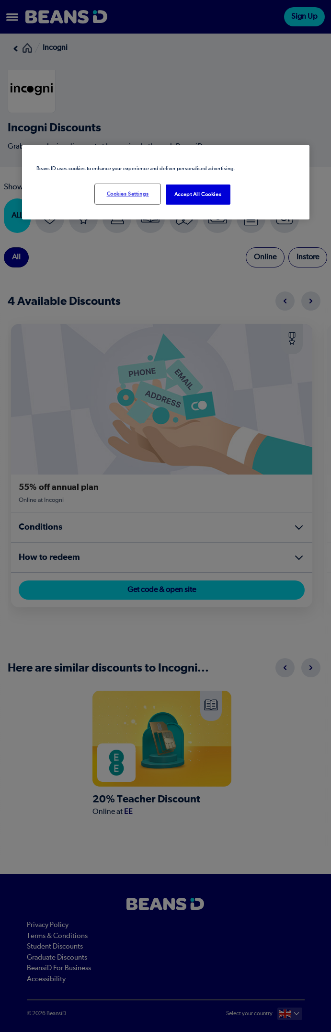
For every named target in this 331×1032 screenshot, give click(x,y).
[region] (165, 182)
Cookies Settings (128, 194)
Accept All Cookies (197, 194)
